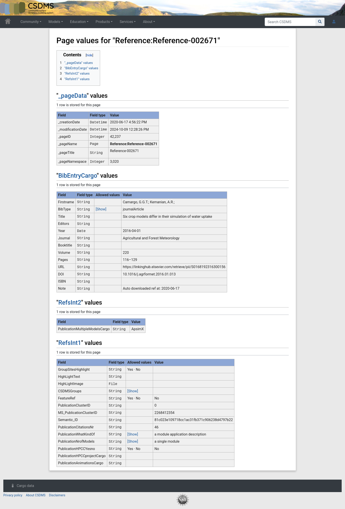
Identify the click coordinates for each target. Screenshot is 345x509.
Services (126, 22)
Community (29, 22)
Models (54, 22)
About (147, 22)
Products (103, 22)
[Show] (101, 209)
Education (78, 22)
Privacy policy (12, 495)
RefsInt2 (69, 302)
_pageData (72, 95)
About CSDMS (35, 495)
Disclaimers (57, 495)
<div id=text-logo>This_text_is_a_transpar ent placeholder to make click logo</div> (7, 7)
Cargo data (25, 486)
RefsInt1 (69, 342)
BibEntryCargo (77, 175)
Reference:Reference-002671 (133, 144)
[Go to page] (320, 22)
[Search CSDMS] (290, 22)
